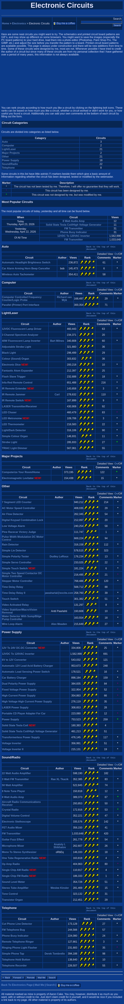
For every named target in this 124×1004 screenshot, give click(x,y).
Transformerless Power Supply (21, 737)
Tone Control (10, 893)
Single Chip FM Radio (15, 876)
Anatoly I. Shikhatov (60, 846)
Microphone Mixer (13, 845)
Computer (8, 145)
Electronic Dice (11, 364)
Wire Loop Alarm (12, 624)
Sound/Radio (10, 164)
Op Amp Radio (11, 864)
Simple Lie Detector (14, 550)
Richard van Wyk (64, 298)
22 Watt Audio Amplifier (16, 773)
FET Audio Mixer (12, 827)
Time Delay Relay (12, 587)
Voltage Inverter (11, 743)
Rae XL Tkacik (59, 779)
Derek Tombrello (55, 953)
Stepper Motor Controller (17, 581)
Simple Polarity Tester (15, 556)
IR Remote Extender (14, 388)
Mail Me (39, 985)
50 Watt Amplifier (12, 785)
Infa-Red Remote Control (17, 382)
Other (5, 156)
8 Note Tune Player (13, 791)
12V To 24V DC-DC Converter (19, 647)
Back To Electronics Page (17, 985)
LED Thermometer (13, 424)
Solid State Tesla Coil (15, 725)
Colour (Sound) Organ (15, 358)
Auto (5, 141)
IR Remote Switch (13, 400)
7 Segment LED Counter (16, 502)
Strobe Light (9, 442)
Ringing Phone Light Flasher (19, 947)
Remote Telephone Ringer (18, 941)
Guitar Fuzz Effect (13, 839)
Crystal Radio (10, 809)
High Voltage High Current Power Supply (27, 701)
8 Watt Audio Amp (74, 221)
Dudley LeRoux (59, 556)
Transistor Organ (12, 899)
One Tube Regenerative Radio (20, 858)
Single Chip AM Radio (15, 870)
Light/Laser (9, 149)
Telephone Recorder (14, 965)
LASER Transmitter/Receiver (19, 406)
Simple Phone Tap (13, 953)
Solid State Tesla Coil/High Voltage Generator (73, 224)
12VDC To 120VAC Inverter (73, 236)
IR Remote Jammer (13, 394)
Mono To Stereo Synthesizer (19, 852)
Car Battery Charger (14, 677)
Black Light (9, 352)
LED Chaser (9, 412)
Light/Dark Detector (14, 430)
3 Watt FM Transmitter (15, 779)
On (116, 254)
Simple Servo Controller (16, 562)
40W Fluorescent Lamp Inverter (21, 340)
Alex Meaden (59, 624)
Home (5, 23)
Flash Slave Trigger (14, 376)
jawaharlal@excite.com (59, 593)
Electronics (19, 23)
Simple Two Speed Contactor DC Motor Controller (22, 575)
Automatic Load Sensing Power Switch (26, 671)
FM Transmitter (73, 228)
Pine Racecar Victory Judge (19, 532)
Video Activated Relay (15, 604)
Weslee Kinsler (60, 887)
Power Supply (10, 160)
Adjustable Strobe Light (16, 346)
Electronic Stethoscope (16, 821)
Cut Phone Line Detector (17, 923)
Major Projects (11, 153)
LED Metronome (12, 418)
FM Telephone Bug (13, 929)
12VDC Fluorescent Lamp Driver (21, 329)
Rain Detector (10, 544)
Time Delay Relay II (13, 593)
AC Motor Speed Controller (18, 508)
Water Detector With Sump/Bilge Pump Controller (21, 618)
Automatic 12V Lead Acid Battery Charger (27, 665)
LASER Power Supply (15, 707)
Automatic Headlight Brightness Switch (26, 262)
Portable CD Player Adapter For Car (24, 713)
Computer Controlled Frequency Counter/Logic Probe (21, 298)
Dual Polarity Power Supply (19, 683)
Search (50, 985)
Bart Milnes (57, 340)
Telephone (8, 167)
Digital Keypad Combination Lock (22, 520)
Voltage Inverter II (12, 749)
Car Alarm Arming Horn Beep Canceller (26, 268)
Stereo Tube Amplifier (15, 887)
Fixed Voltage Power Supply (19, 689)
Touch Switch (10, 599)
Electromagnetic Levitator (18, 478)
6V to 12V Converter (14, 659)
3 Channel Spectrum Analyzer (20, 334)
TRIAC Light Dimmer (14, 448)
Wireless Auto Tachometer (18, 274)
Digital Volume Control (16, 815)
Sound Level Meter (13, 882)
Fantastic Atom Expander (17, 370)
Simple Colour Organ (15, 436)
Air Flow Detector (12, 514)
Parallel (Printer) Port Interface (20, 305)
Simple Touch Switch (15, 568)
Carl (57, 394)
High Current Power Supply (19, 695)
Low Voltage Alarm (13, 526)
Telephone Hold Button (16, 959)
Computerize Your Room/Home (21, 472)
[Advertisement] (62, 81)
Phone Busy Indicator (73, 232)
